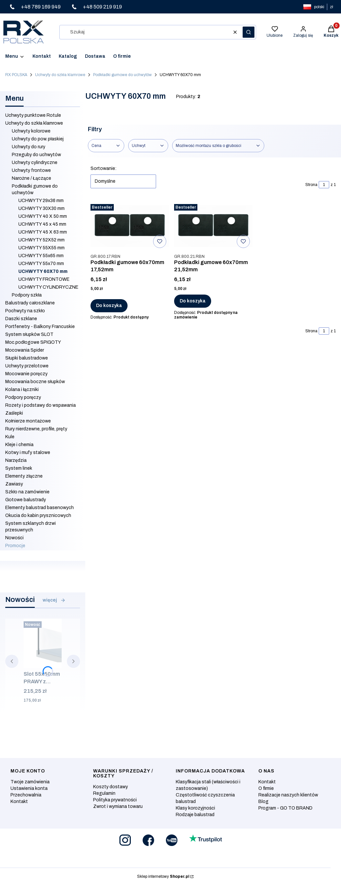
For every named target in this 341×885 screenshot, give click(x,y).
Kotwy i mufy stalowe (27, 452)
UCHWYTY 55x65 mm (41, 255)
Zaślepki (14, 413)
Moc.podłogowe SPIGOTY (33, 342)
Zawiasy (14, 484)
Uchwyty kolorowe (31, 131)
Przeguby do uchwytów (36, 154)
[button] (248, 32)
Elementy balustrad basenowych (39, 507)
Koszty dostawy (110, 786)
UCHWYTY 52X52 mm (41, 239)
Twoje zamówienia (30, 781)
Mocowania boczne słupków (35, 381)
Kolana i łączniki (22, 389)
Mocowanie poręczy (26, 373)
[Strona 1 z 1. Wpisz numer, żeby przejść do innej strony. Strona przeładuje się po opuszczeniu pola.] (324, 184)
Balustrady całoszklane (30, 302)
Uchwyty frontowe (31, 170)
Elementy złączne (24, 476)
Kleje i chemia (19, 444)
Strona (311, 184)
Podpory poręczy (23, 397)
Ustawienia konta (29, 788)
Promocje (15, 545)
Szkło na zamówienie (27, 491)
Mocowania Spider (24, 350)
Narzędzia (16, 460)
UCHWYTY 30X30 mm (41, 208)
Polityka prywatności (115, 799)
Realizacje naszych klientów (288, 794)
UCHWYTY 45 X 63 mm (42, 232)
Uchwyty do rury (28, 146)
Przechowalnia (25, 794)
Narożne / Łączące (31, 178)
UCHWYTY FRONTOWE (44, 279)
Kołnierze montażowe (28, 421)
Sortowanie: (103, 168)
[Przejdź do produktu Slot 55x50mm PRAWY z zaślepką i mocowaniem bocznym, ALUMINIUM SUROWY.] (43, 643)
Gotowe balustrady (25, 499)
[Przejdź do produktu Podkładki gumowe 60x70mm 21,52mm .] (213, 226)
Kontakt (19, 801)
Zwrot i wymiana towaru (118, 806)
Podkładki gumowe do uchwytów (122, 74)
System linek (18, 468)
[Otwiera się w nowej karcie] (125, 840)
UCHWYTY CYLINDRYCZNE (48, 287)
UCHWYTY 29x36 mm (41, 200)
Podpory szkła (27, 295)
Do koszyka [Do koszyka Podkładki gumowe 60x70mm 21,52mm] (193, 300)
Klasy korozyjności (195, 808)
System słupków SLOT (29, 334)
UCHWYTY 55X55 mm (41, 247)
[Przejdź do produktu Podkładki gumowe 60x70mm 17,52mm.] (129, 226)
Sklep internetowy (163, 876)
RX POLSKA (16, 74)
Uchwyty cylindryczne (34, 162)
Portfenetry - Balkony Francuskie (40, 326)
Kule (9, 436)
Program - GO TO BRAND (285, 808)
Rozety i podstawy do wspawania (40, 405)
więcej (54, 600)
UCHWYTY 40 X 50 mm (42, 216)
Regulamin (104, 793)
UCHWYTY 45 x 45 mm (42, 224)
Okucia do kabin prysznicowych (38, 515)
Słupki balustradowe (26, 358)
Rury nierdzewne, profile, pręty (36, 428)
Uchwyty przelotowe (27, 365)
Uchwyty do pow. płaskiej (38, 138)
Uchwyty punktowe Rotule (33, 115)
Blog (263, 801)
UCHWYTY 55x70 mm (41, 263)
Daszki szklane (21, 318)
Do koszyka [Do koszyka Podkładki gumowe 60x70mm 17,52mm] (109, 305)
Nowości (14, 537)
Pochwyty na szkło (25, 310)
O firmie (266, 788)
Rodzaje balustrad (195, 814)
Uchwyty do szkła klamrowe (60, 74)
